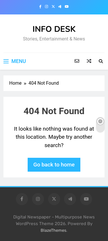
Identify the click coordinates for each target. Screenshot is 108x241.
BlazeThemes (53, 230)
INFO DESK (54, 29)
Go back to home (54, 164)
